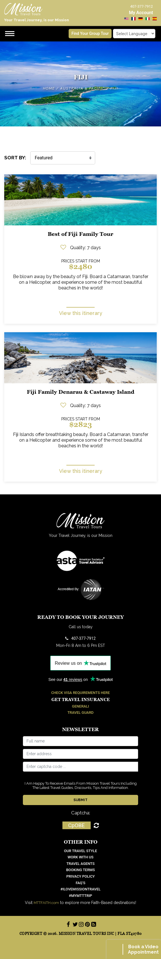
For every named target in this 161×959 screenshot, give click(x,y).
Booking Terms (80, 870)
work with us (80, 857)
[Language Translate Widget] (134, 33)
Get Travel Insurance (80, 699)
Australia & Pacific (82, 88)
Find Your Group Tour (90, 33)
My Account (141, 12)
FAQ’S (80, 883)
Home (49, 88)
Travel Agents (80, 863)
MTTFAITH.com (46, 903)
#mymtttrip (80, 896)
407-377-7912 (80, 638)
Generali (80, 706)
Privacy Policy (80, 876)
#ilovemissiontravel (80, 889)
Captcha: (80, 813)
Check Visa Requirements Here (80, 693)
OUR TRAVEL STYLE (80, 851)
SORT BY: (15, 157)
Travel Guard (81, 712)
